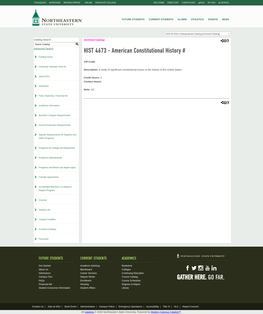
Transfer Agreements (49, 177)
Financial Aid (45, 284)
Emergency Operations (130, 306)
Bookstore (127, 265)
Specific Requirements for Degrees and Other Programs (57, 136)
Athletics (197, 19)
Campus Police (107, 306)
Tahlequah (40, 2)
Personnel (44, 239)
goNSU (201, 2)
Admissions (45, 273)
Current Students (161, 19)
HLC (176, 306)
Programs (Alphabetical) (50, 157)
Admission (44, 86)
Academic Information (49, 105)
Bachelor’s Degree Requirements (55, 115)
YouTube (207, 268)
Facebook (187, 268)
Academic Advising (90, 265)
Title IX (166, 306)
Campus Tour (46, 276)
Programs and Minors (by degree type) (57, 167)
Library (125, 288)
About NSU (44, 76)
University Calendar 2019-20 (52, 66)
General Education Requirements (55, 125)
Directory (173, 2)
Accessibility (152, 306)
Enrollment (85, 280)
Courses (43, 200)
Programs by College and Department (57, 148)
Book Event (71, 306)
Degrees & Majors (131, 284)
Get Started (45, 265)
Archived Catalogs (47, 229)
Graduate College (105, 2)
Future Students (133, 19)
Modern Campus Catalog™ (166, 312)
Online (88, 2)
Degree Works (87, 276)
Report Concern (191, 306)
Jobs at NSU (54, 306)
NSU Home (159, 2)
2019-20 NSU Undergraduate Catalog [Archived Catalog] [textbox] (192, 34)
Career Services (88, 273)
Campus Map (188, 2)
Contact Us (38, 306)
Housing (84, 284)
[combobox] (197, 34)
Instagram (200, 268)
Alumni (182, 19)
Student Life (44, 210)
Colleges (126, 269)
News (225, 19)
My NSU (211, 2)
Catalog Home (46, 57)
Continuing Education (133, 273)
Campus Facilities (47, 219)
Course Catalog (130, 276)
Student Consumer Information (54, 288)
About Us (43, 269)
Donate (213, 19)
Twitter (194, 268)
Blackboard (86, 269)
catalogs (89, 312)
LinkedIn (213, 268)
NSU (57, 17)
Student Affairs (87, 288)
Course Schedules (131, 280)
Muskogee (55, 2)
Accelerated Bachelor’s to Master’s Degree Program (55, 189)
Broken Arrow (72, 2)
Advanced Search (43, 48)
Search (223, 2)
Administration (87, 306)
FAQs (42, 280)
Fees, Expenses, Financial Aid (53, 96)
